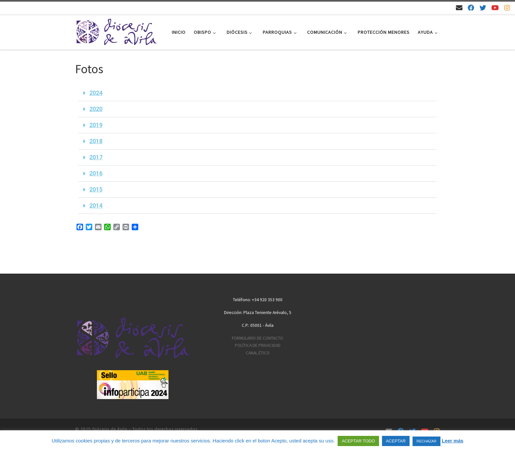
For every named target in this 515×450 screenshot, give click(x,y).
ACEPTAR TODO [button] (358, 441)
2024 (95, 92)
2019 (95, 125)
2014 (95, 205)
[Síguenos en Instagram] (507, 7)
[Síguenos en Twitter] (483, 7)
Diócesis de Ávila (109, 429)
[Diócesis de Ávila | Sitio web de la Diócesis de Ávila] (116, 31)
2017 (95, 157)
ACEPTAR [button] (396, 441)
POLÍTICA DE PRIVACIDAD (257, 345)
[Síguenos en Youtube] (495, 7)
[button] (257, 93)
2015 (95, 189)
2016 (95, 173)
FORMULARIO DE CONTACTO (257, 338)
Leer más (452, 440)
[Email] (459, 7)
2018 (95, 141)
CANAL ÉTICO (258, 353)
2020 (95, 108)
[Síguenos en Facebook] (471, 7)
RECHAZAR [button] (426, 441)
